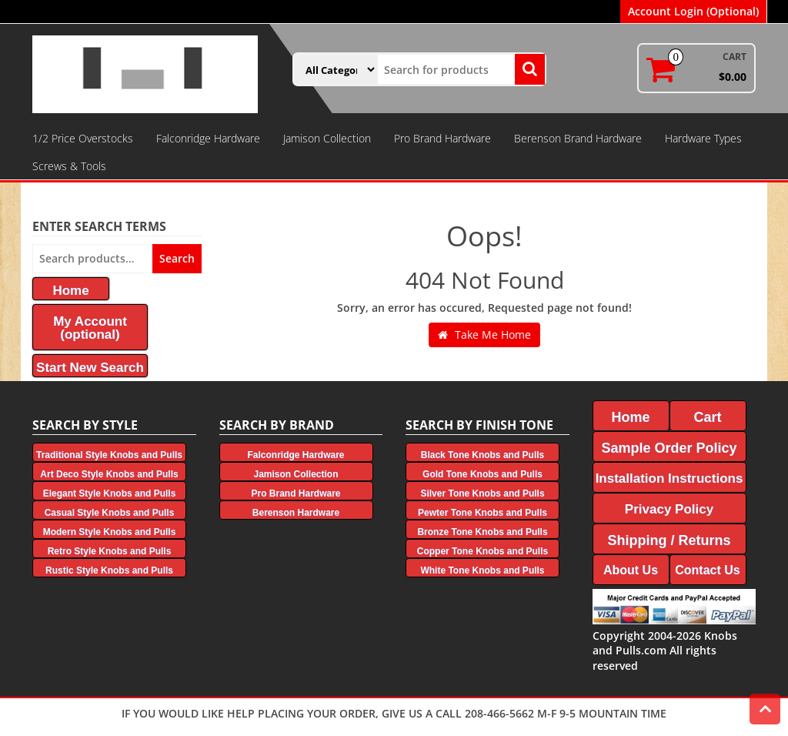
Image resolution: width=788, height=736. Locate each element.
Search (177, 258)
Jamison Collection (327, 138)
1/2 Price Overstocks (82, 138)
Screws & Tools (69, 166)
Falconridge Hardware (208, 138)
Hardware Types (703, 138)
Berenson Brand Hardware (578, 138)
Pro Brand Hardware (442, 138)
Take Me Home (484, 334)
